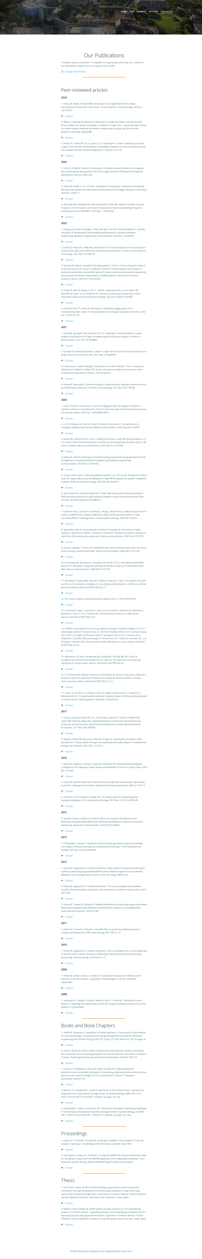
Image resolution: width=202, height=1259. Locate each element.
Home (124, 11)
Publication (167, 11)
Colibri (129, 1251)
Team (131, 11)
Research (141, 11)
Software (153, 11)
